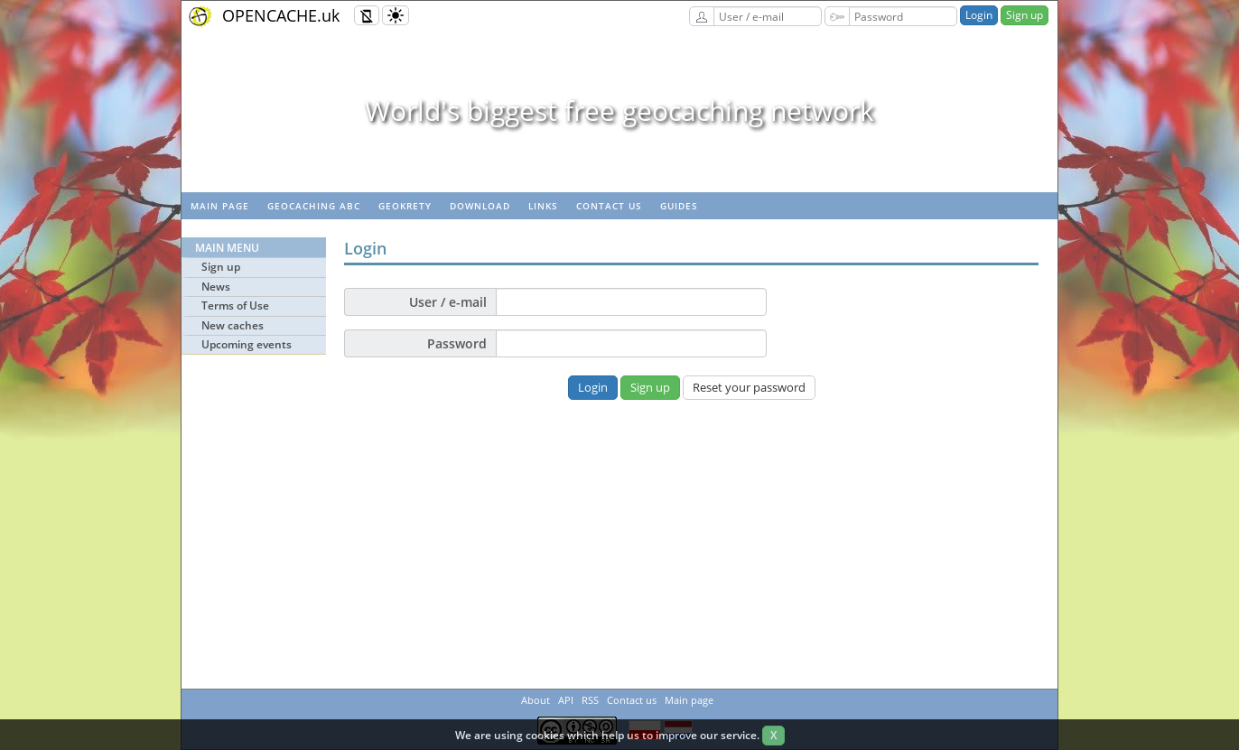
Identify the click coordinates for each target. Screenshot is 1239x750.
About (535, 700)
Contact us (609, 205)
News (215, 286)
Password (457, 343)
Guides (679, 205)
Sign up (1024, 15)
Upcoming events (246, 344)
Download (480, 205)
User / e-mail (448, 301)
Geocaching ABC (313, 205)
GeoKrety (405, 205)
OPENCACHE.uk (281, 15)
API (565, 700)
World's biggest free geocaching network (619, 110)
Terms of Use (235, 305)
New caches (232, 325)
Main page (220, 205)
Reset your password (749, 387)
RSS (590, 700)
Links (543, 205)
